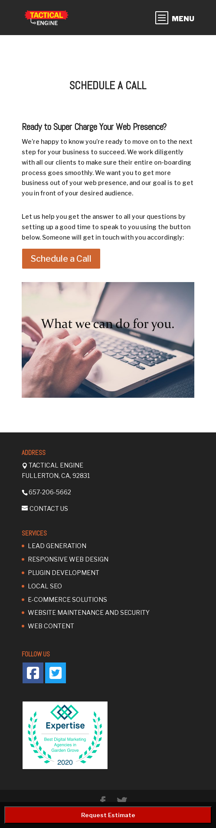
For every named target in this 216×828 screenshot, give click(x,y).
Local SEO (45, 586)
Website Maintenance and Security (89, 612)
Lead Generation (57, 545)
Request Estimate (108, 815)
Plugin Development (63, 572)
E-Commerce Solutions (67, 599)
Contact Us (48, 508)
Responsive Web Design (68, 559)
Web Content (51, 626)
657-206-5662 (50, 492)
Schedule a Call (61, 258)
